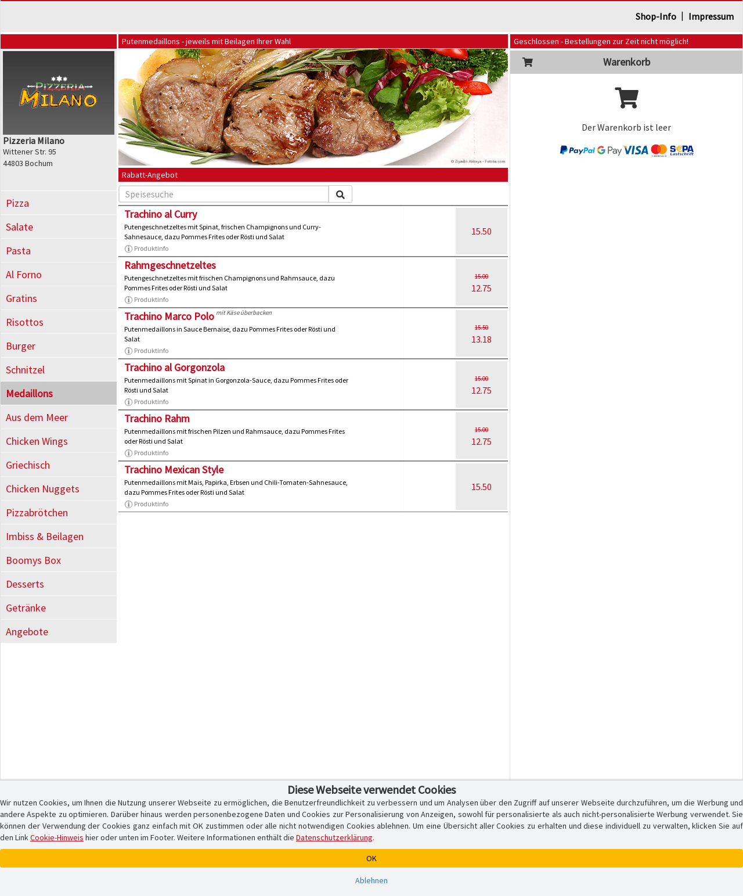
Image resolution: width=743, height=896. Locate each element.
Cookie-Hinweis (57, 837)
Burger (20, 345)
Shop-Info (656, 16)
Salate (19, 226)
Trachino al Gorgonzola (174, 367)
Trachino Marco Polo (169, 316)
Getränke (26, 607)
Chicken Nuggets (43, 488)
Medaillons (29, 393)
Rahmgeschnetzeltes (170, 265)
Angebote (27, 631)
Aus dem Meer (37, 417)
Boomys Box (33, 560)
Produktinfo (146, 248)
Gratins (21, 298)
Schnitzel (25, 369)
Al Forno (24, 274)
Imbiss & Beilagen (45, 536)
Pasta (18, 250)
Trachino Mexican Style (173, 469)
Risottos (25, 322)
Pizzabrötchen (37, 512)
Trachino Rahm (157, 418)
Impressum (711, 16)
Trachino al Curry (160, 214)
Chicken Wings (37, 441)
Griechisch (28, 465)
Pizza (17, 203)
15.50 (481, 231)
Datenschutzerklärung (334, 837)
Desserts (25, 584)
